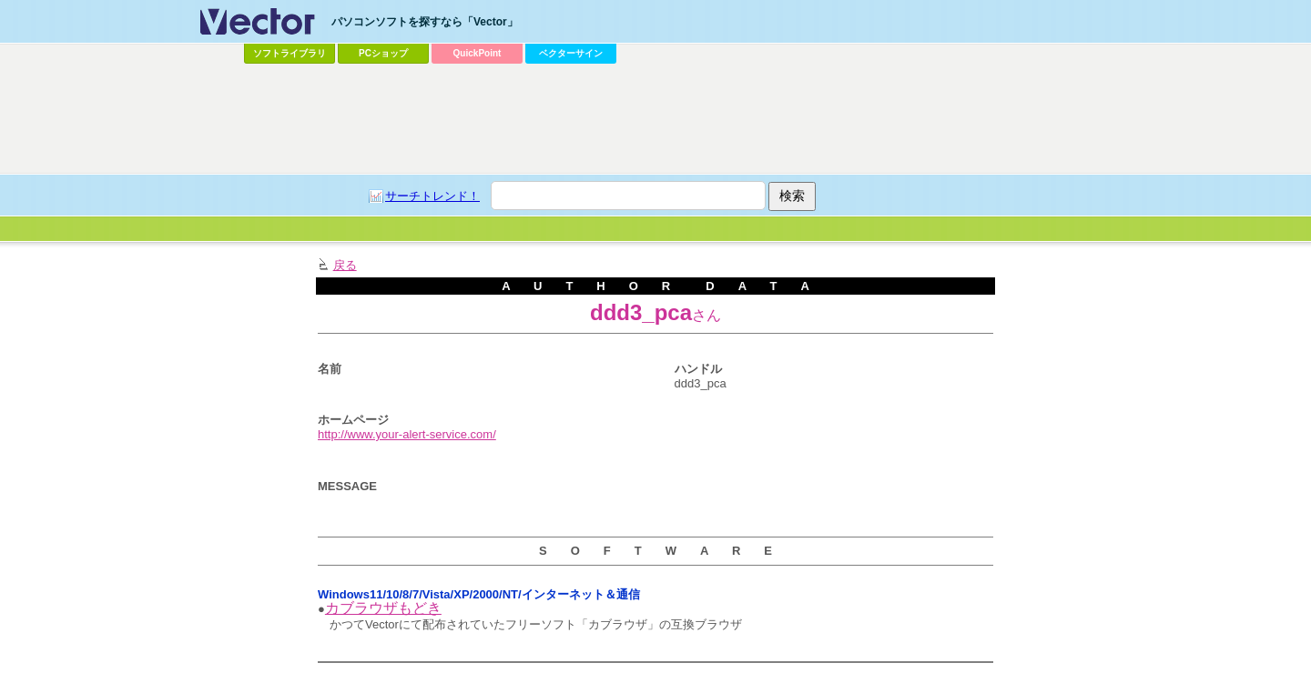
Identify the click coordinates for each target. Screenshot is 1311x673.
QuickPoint (477, 53)
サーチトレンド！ (432, 196)
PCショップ (383, 53)
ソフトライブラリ (289, 53)
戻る (345, 265)
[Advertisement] (655, 119)
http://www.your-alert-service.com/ (407, 434)
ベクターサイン (571, 53)
